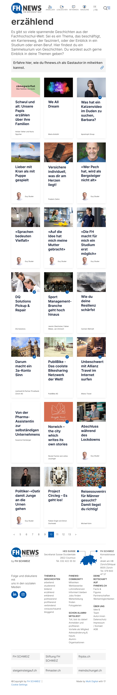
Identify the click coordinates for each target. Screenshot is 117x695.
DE (94, 6)
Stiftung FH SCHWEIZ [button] (53, 658)
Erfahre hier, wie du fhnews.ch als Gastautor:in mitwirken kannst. (58, 65)
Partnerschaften (101, 595)
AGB (95, 629)
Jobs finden (75, 595)
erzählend (49, 592)
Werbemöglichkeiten (103, 598)
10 (51, 534)
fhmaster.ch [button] (53, 670)
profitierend (50, 602)
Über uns (98, 606)
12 (63, 534)
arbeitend (49, 582)
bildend (48, 589)
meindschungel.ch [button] (90, 670)
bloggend (49, 612)
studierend (49, 585)
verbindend (50, 605)
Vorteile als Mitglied (79, 629)
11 (57, 534)
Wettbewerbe (76, 585)
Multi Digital (92, 681)
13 (69, 534)
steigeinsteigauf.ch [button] (25, 670)
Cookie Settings (19, 684)
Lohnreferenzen (77, 589)
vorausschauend (52, 608)
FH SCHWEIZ (34, 681)
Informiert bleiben (78, 592)
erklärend (49, 595)
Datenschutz (99, 619)
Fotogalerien (75, 605)
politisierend (50, 598)
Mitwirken (74, 582)
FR (96, 9)
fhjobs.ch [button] (84, 656)
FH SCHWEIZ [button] (21, 656)
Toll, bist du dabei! (78, 619)
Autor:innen (99, 616)
